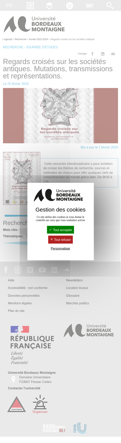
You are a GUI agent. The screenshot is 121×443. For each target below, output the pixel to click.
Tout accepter (60, 230)
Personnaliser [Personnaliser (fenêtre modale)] (60, 248)
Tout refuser (60, 239)
